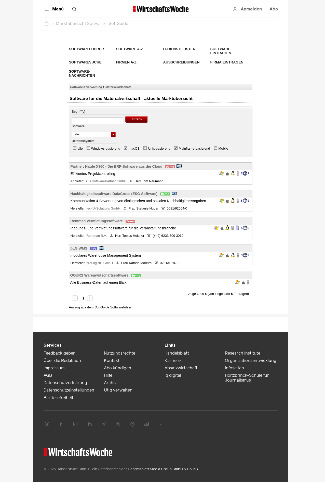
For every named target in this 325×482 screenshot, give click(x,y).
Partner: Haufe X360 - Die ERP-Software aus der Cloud (117, 166)
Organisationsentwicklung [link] (250, 360)
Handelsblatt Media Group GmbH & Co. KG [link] (163, 469)
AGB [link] (48, 375)
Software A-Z (129, 49)
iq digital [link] (173, 375)
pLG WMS (79, 248)
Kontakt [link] (111, 360)
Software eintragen (220, 51)
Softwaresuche (85, 62)
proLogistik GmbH (100, 263)
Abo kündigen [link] (117, 368)
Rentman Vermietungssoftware (97, 221)
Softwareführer (86, 49)
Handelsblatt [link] (177, 353)
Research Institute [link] (242, 353)
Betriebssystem (83, 141)
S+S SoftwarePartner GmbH (106, 181)
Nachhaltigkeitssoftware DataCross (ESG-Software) (114, 194)
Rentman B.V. (96, 236)
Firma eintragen (226, 62)
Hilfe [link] (108, 375)
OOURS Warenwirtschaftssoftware (99, 275)
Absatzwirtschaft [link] (181, 368)
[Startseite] (47, 23)
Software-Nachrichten (82, 73)
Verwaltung (94, 86)
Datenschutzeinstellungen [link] (69, 390)
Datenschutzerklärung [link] (65, 383)
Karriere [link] (173, 360)
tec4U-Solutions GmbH (103, 208)
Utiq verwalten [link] (118, 390)
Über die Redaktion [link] (62, 360)
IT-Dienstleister (179, 49)
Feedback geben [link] (60, 353)
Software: (79, 126)
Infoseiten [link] (234, 368)
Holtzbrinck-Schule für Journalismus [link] (247, 377)
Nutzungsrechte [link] (119, 353)
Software (76, 86)
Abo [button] (273, 9)
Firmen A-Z (126, 62)
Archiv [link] (110, 383)
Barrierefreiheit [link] (58, 398)
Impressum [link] (54, 368)
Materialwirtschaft (118, 86)
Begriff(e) (78, 111)
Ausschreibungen (181, 62)
